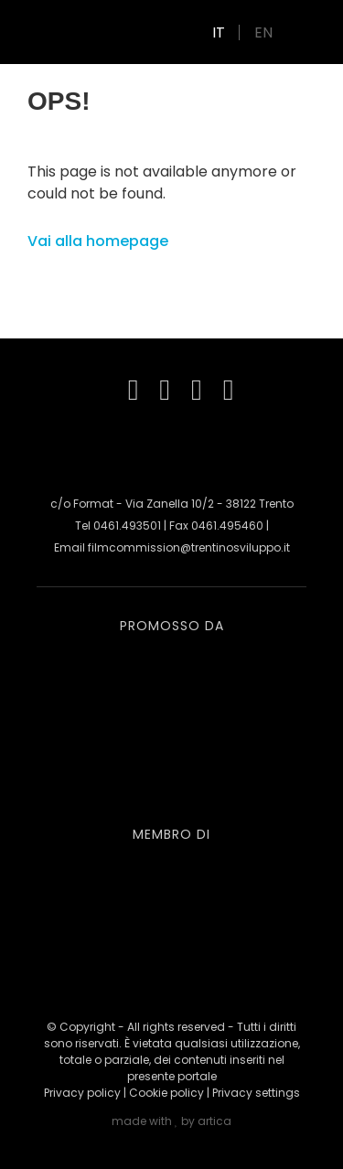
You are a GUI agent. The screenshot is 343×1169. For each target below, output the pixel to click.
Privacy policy (82, 1092)
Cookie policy (166, 1092)
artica (214, 1121)
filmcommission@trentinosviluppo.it (189, 547)
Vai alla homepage (97, 241)
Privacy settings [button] (256, 1092)
